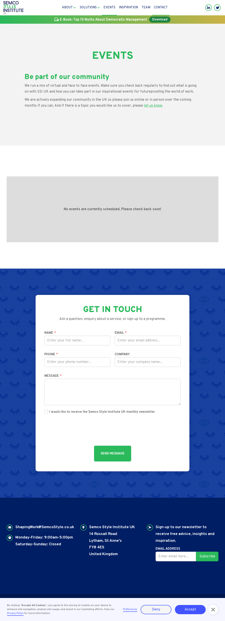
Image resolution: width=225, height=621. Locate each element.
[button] (69, 7)
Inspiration (128, 7)
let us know (153, 106)
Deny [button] (156, 609)
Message (53, 376)
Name (50, 333)
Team (146, 7)
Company (122, 354)
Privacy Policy (15, 613)
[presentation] (112, 431)
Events (109, 7)
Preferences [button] (130, 609)
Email (121, 333)
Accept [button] (190, 609)
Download (159, 20)
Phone (51, 354)
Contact (161, 7)
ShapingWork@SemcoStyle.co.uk (44, 527)
